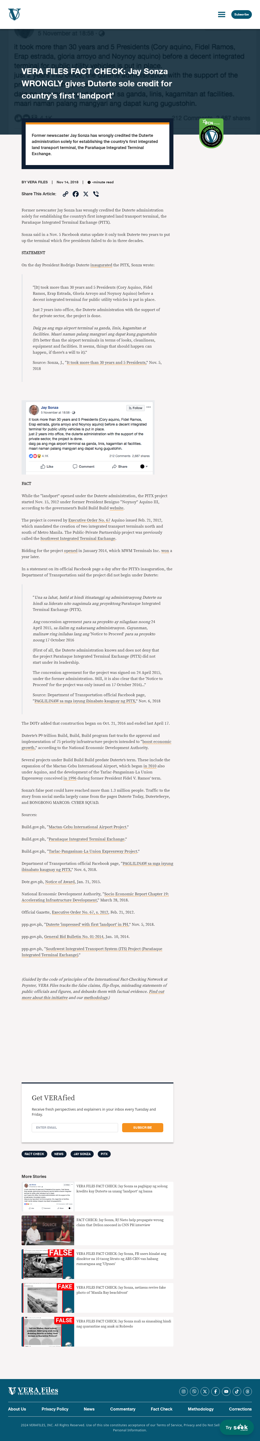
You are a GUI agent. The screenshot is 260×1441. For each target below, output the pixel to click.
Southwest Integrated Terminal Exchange (77, 539)
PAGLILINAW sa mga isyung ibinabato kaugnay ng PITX (85, 701)
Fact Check (161, 1409)
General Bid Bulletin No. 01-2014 (73, 937)
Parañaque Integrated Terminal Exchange (86, 839)
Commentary (122, 1409)
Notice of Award (60, 882)
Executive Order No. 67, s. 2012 (80, 912)
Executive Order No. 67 (89, 520)
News (58, 1154)
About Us (17, 1409)
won (165, 551)
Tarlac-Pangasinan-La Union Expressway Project (93, 851)
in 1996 (69, 778)
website (116, 508)
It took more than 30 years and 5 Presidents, (106, 363)
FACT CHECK (34, 1154)
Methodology (201, 1409)
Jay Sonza (82, 1154)
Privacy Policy (55, 1409)
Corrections (240, 1409)
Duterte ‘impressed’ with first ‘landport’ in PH (87, 924)
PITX (104, 1154)
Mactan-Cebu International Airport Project (87, 827)
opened (70, 551)
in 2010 (149, 766)
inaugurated (101, 265)
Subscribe (241, 14)
